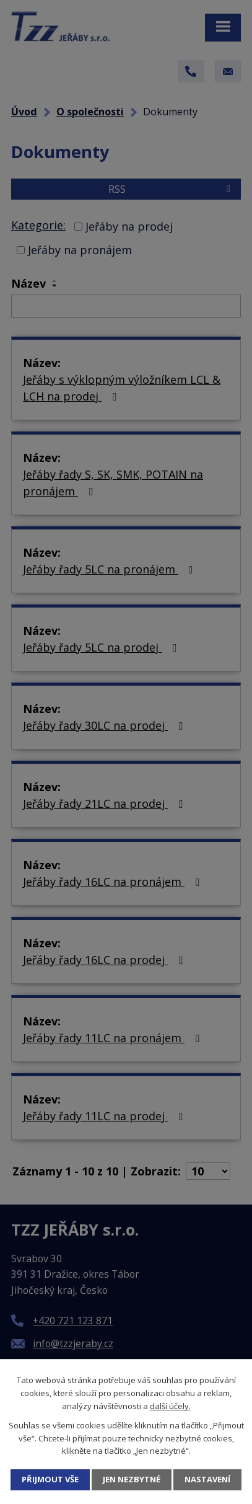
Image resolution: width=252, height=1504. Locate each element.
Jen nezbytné (131, 1479)
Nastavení (207, 1479)
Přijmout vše (50, 1479)
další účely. (170, 1406)
